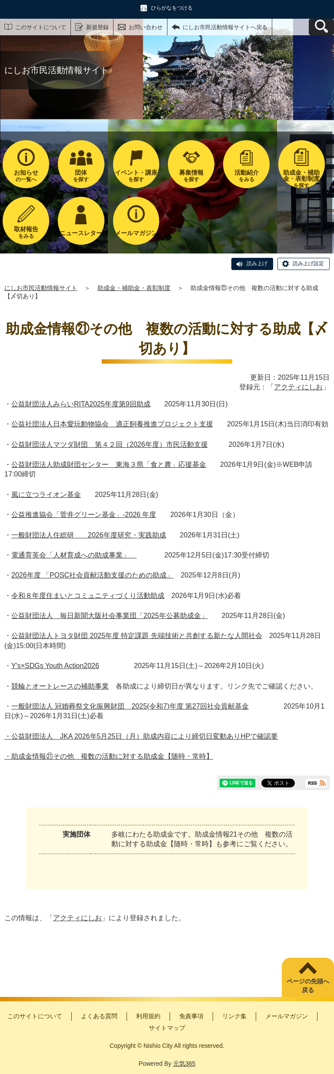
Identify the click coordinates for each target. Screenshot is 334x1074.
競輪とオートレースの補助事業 (60, 686)
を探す (81, 175)
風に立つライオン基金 (46, 494)
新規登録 (97, 27)
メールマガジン (286, 1016)
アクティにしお (298, 387)
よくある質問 (99, 1016)
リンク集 (234, 1016)
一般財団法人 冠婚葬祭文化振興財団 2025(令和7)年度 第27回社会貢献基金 (130, 706)
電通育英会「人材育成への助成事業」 (74, 555)
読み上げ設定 (308, 263)
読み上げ (257, 263)
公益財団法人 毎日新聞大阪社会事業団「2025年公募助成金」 (109, 615)
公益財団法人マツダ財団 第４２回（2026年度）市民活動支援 (109, 444)
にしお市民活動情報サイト (40, 287)
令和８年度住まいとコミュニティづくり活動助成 (87, 595)
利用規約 (148, 1016)
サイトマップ (167, 1027)
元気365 (184, 1063)
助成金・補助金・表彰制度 (133, 287)
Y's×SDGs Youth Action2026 (55, 665)
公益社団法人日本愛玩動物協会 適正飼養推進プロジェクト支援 (112, 424)
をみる (246, 175)
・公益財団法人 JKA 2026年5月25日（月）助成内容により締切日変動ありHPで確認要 (141, 736)
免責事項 (191, 1016)
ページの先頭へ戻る (308, 985)
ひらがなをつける (172, 8)
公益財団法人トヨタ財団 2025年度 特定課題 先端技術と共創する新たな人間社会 (136, 635)
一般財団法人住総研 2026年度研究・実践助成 (88, 535)
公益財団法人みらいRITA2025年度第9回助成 (80, 404)
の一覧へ (25, 175)
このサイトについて (40, 27)
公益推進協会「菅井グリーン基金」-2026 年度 (83, 514)
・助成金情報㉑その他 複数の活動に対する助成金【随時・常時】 (108, 756)
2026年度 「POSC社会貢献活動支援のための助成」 (92, 575)
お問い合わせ (146, 27)
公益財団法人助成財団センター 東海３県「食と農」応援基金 (108, 464)
